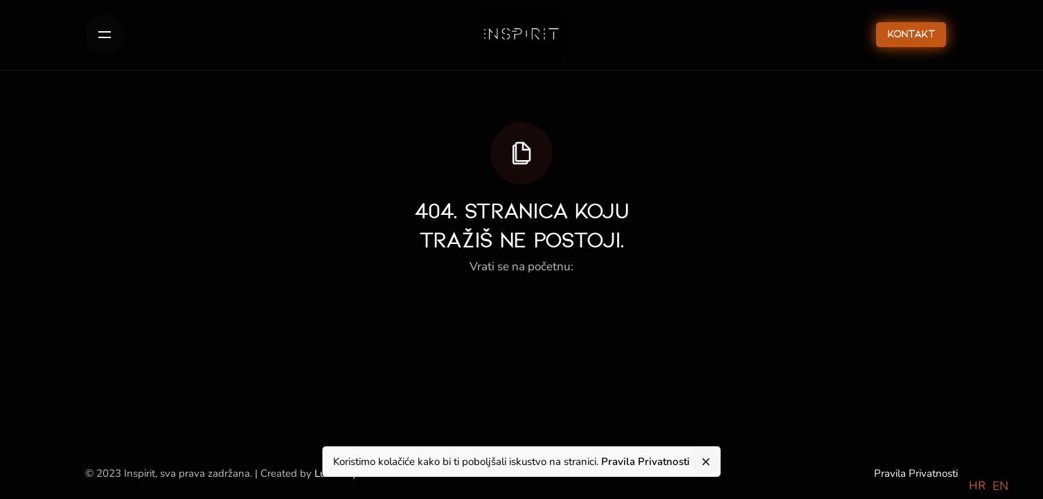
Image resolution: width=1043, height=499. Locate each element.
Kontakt (911, 35)
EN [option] (1000, 486)
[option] (1000, 486)
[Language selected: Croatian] (992, 485)
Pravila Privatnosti (916, 473)
